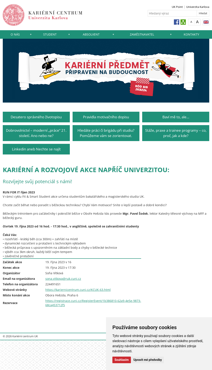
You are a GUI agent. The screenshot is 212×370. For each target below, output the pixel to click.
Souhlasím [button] (122, 359)
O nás (15, 34)
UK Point (177, 7)
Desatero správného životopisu (36, 116)
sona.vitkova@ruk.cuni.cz (63, 279)
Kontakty (191, 34)
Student (50, 34)
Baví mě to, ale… (175, 116)
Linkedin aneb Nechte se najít (36, 149)
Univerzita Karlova (197, 7)
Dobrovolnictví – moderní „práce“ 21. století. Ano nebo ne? (36, 133)
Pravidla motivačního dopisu (106, 116)
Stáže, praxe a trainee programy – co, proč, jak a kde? (175, 133)
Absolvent (91, 34)
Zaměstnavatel (142, 34)
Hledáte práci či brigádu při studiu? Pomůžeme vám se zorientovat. (105, 133)
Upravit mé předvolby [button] (147, 359)
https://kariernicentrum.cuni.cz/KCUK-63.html (78, 290)
